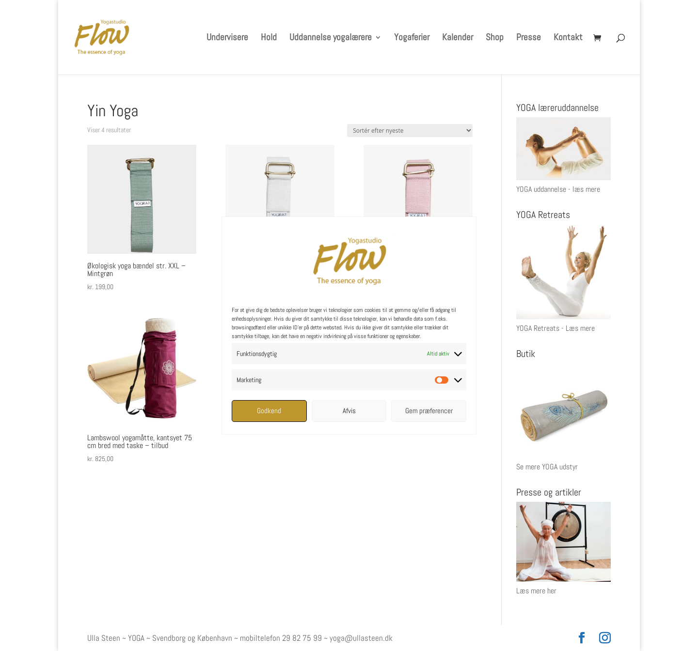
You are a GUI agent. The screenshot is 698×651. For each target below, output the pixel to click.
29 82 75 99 (302, 638)
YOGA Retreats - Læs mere (555, 328)
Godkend (269, 410)
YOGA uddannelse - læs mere (558, 189)
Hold (269, 38)
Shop (495, 38)
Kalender (457, 38)
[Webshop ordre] (410, 130)
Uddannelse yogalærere (330, 38)
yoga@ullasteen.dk (361, 638)
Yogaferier (411, 38)
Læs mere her (536, 591)
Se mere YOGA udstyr (547, 467)
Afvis (349, 410)
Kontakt (568, 38)
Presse (528, 38)
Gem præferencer (429, 410)
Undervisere (227, 38)
